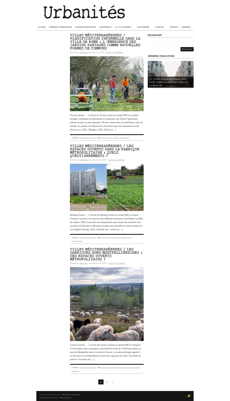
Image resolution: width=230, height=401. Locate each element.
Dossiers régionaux (85, 27)
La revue (159, 27)
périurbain (75, 371)
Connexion (75, 394)
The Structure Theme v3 (48, 398)
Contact (174, 27)
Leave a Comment (114, 52)
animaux (104, 367)
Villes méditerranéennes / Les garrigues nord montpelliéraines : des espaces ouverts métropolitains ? (106, 254)
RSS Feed (65, 394)
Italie (111, 138)
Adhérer (186, 27)
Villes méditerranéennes (87, 138)
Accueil (42, 27)
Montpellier (131, 367)
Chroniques (105, 27)
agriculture (105, 237)
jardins (116, 138)
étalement (111, 367)
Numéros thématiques (60, 27)
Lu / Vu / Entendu (123, 27)
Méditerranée (124, 138)
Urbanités (115, 11)
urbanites (83, 52)
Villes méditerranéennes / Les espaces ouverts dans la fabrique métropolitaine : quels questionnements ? (104, 151)
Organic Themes (65, 398)
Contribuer (143, 27)
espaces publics (115, 237)
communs (104, 138)
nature (138, 367)
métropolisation (77, 241)
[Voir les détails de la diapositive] (171, 74)
